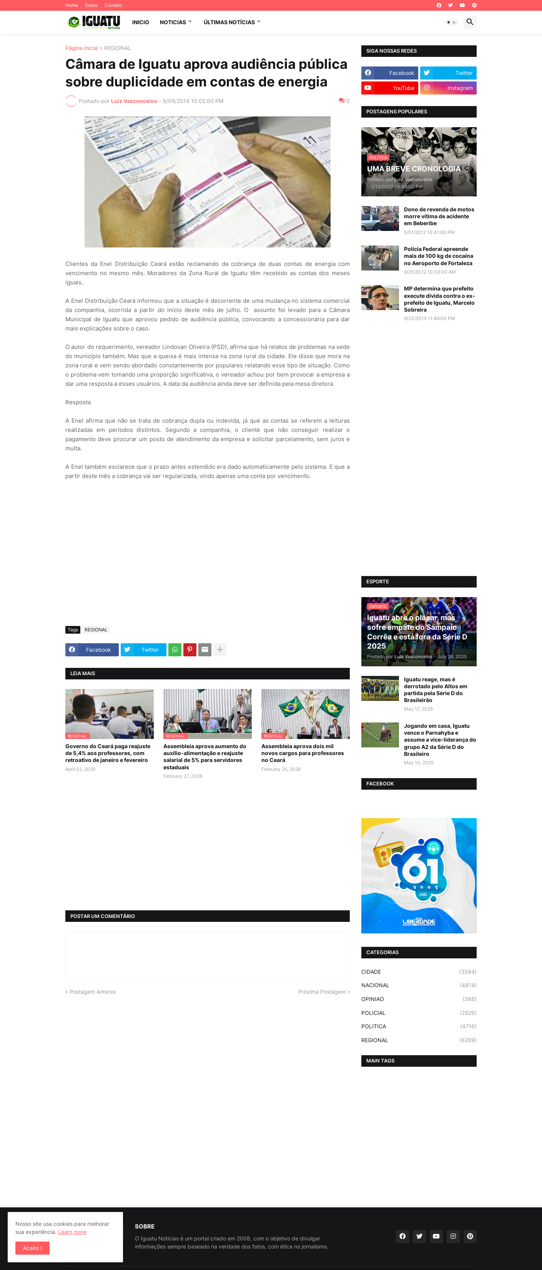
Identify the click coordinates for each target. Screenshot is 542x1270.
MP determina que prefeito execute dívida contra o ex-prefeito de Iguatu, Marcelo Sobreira (439, 299)
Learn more (72, 1231)
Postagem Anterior (93, 991)
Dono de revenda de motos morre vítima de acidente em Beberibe (439, 216)
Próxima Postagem (322, 991)
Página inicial (81, 48)
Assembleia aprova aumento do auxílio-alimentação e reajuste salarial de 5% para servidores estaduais (204, 756)
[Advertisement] (207, 562)
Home (71, 5)
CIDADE (419, 972)
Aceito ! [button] (32, 1248)
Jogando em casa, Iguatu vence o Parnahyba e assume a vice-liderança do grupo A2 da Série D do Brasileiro (440, 739)
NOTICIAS (173, 22)
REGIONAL (117, 48)
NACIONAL (419, 985)
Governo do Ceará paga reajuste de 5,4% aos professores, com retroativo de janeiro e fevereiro (107, 753)
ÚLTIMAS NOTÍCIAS (229, 22)
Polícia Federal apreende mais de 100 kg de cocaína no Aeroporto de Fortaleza (438, 256)
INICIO (140, 22)
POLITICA (419, 1026)
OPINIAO (419, 999)
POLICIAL (419, 1013)
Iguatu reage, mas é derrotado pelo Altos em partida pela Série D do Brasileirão (435, 690)
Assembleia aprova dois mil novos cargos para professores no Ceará (302, 753)
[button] (451, 22)
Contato (113, 5)
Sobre (91, 5)
